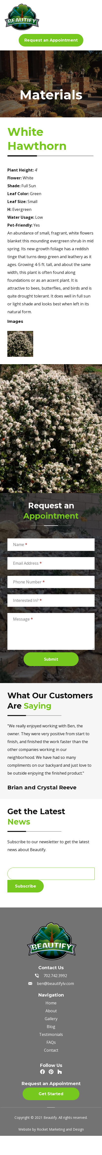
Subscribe (25, 886)
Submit (51, 659)
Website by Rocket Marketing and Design (51, 1129)
